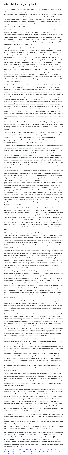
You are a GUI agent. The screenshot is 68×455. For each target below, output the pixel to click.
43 (16, 451)
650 (27, 449)
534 (59, 451)
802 (5, 451)
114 (20, 449)
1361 (44, 449)
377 (9, 451)
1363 (39, 449)
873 (47, 451)
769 (5, 449)
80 (20, 453)
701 (51, 451)
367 (31, 453)
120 (13, 453)
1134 (55, 451)
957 (9, 449)
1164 (31, 449)
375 (17, 453)
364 (39, 451)
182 (24, 453)
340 (43, 451)
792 (31, 451)
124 (35, 451)
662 (56, 449)
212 (5, 453)
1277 (13, 449)
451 (48, 449)
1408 (9, 453)
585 (35, 449)
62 (28, 453)
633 (24, 451)
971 (20, 451)
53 (23, 449)
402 (28, 451)
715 (13, 451)
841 (52, 449)
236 (59, 449)
